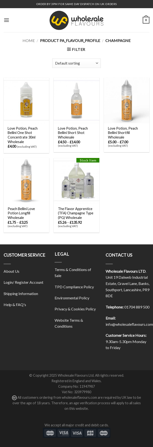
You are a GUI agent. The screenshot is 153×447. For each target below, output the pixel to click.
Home (29, 40)
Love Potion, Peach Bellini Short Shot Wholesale (73, 132)
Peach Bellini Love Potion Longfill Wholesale (21, 213)
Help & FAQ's (15, 304)
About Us (11, 271)
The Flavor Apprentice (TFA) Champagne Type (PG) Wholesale (75, 213)
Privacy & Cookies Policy (75, 309)
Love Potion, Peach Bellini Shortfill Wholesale (123, 132)
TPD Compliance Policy (74, 286)
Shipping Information (21, 293)
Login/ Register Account (23, 282)
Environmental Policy (72, 298)
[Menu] (6, 20)
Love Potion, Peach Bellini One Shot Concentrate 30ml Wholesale (23, 135)
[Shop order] (76, 63)
